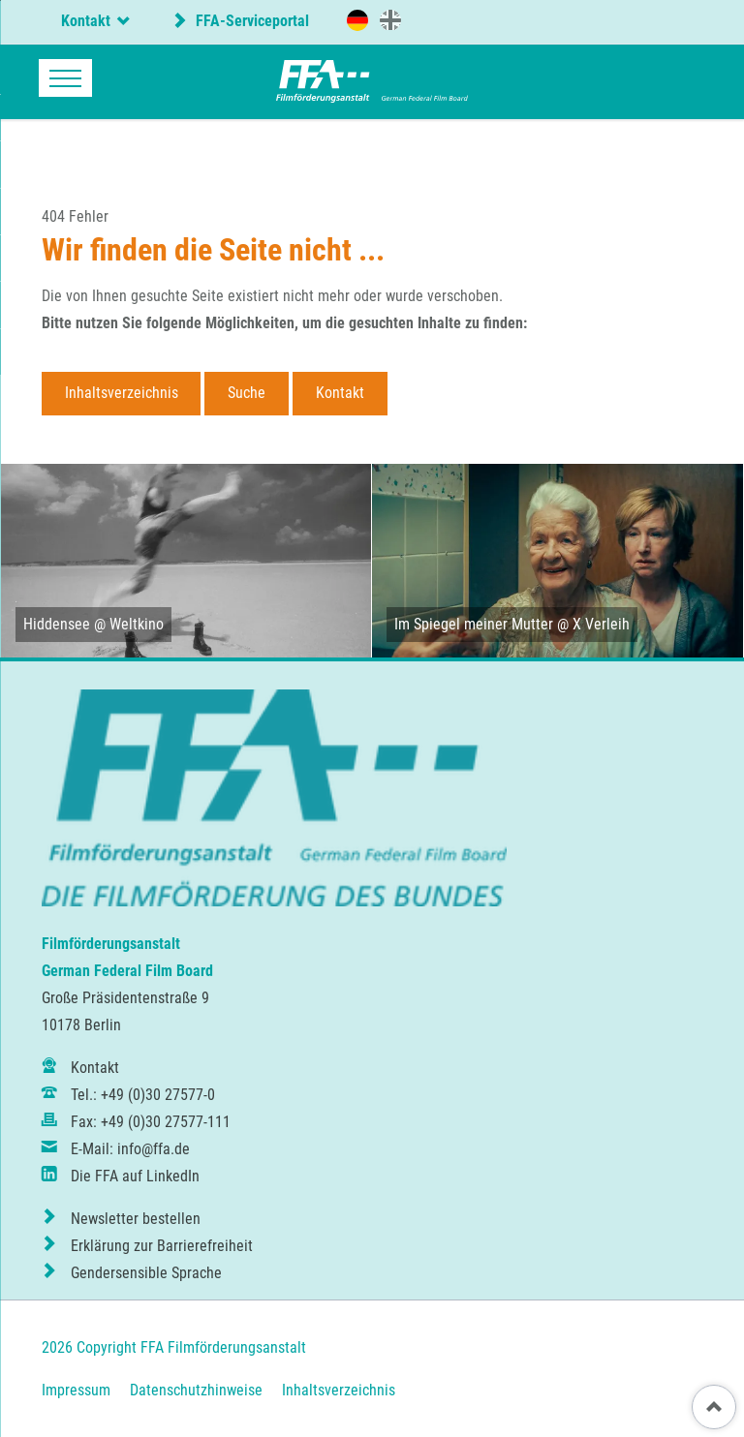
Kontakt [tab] (85, 21)
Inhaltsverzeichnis (121, 392)
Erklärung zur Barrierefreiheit (162, 1246)
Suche (246, 392)
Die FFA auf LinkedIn (135, 1176)
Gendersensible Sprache (146, 1273)
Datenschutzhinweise (196, 1390)
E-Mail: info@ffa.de (130, 1149)
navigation (65, 78)
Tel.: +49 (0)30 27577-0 (143, 1094)
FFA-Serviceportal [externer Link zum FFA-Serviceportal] (250, 21)
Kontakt (340, 392)
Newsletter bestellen (136, 1218)
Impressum (76, 1390)
